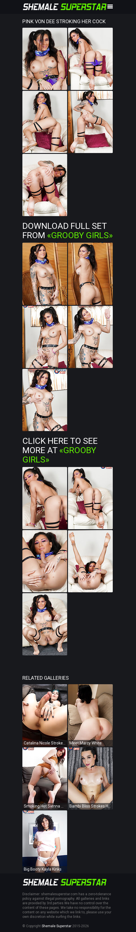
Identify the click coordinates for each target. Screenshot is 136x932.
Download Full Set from (67, 230)
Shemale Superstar (56, 926)
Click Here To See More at (60, 450)
